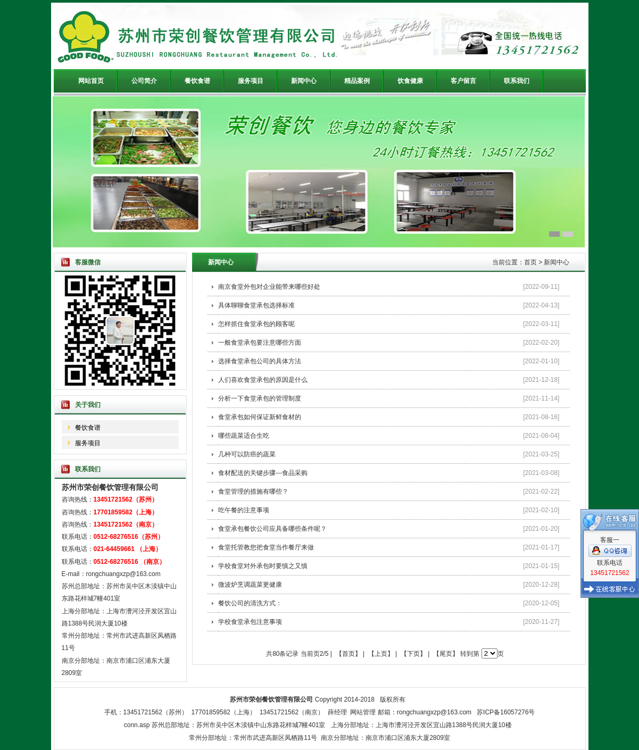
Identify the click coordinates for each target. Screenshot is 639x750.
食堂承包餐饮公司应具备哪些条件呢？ (272, 528)
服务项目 (88, 443)
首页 (530, 262)
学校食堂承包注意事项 (250, 622)
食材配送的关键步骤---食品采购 (263, 473)
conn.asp (137, 725)
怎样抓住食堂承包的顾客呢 (256, 324)
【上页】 (381, 653)
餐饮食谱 (88, 427)
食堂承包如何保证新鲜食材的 (259, 417)
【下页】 (413, 653)
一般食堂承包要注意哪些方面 (259, 342)
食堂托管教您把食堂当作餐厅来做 (266, 547)
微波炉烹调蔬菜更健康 (250, 584)
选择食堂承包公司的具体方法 (259, 361)
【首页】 (348, 653)
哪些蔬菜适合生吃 (243, 435)
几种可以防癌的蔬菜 (247, 454)
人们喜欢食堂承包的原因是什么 (263, 380)
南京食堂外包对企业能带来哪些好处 (269, 286)
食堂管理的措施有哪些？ (253, 491)
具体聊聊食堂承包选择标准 (256, 305)
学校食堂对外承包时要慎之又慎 (263, 566)
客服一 (609, 537)
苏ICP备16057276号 (506, 712)
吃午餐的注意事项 (243, 510)
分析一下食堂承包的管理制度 (259, 398)
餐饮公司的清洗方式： (250, 603)
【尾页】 (446, 653)
